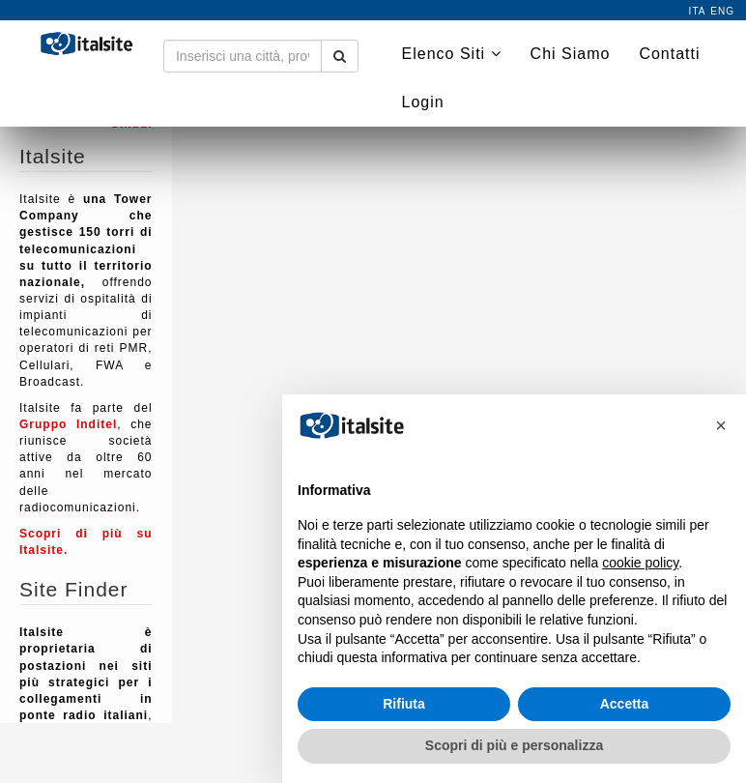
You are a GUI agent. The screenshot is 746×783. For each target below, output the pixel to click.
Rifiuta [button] (404, 703)
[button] (720, 425)
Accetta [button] (624, 703)
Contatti (669, 53)
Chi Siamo (571, 53)
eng (722, 11)
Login (423, 102)
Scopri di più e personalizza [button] (514, 745)
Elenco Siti (452, 53)
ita (697, 11)
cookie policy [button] (640, 562)
